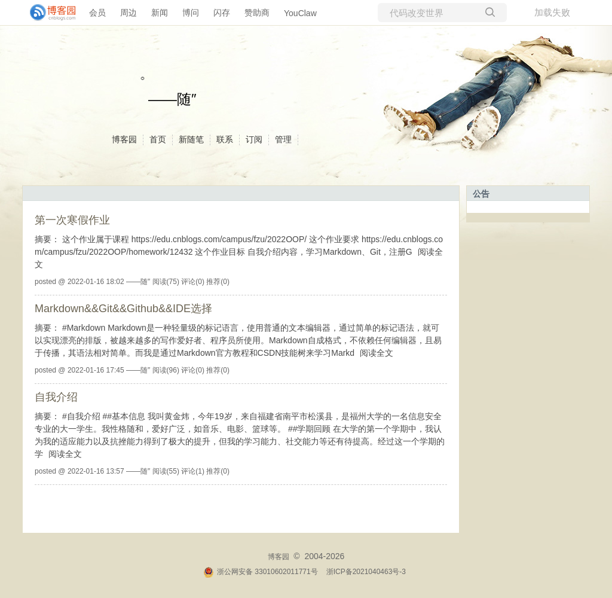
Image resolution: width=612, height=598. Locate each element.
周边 (128, 12)
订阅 (254, 139)
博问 (190, 12)
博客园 (124, 139)
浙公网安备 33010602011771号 (260, 572)
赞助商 (257, 12)
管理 (283, 139)
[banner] (48, 12)
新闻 (159, 12)
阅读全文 (376, 353)
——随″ (172, 99)
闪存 (221, 12)
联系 (224, 139)
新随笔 (191, 139)
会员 (97, 12)
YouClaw (300, 13)
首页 (157, 139)
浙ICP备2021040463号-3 (366, 572)
